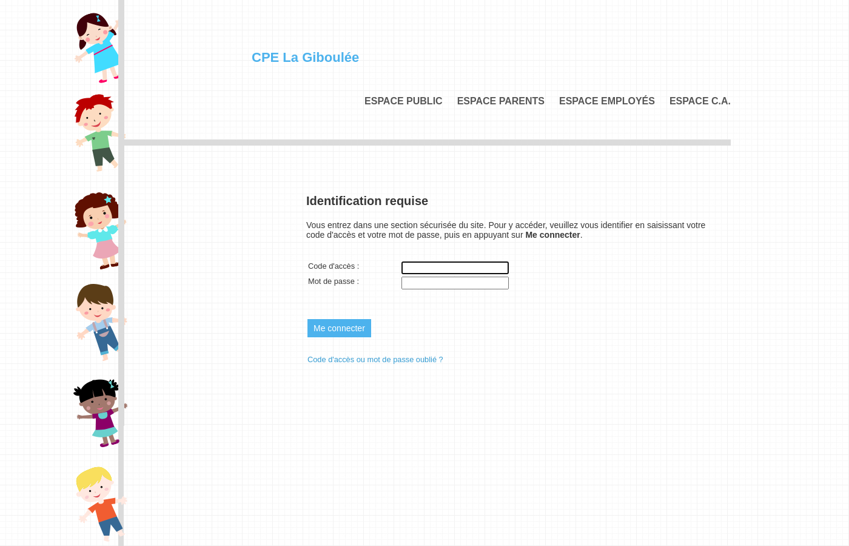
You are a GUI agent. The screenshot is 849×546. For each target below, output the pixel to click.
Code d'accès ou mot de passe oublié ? (375, 359)
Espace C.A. (700, 101)
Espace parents (501, 101)
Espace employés (607, 101)
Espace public (403, 101)
